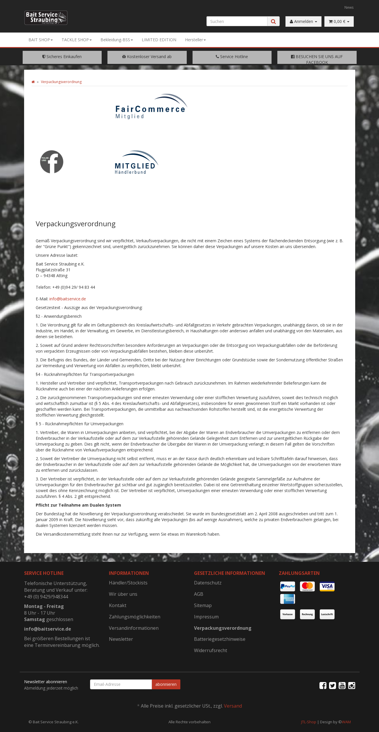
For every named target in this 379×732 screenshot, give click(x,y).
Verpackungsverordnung (223, 628)
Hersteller (195, 39)
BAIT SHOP (40, 39)
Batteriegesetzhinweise (219, 639)
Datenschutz (208, 583)
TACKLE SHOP (77, 39)
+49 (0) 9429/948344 (46, 596)
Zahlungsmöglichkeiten (134, 616)
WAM (346, 721)
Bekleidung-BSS (116, 39)
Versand (233, 706)
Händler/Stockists (128, 583)
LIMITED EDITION (159, 39)
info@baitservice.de (67, 299)
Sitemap (203, 605)
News (349, 7)
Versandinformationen (134, 628)
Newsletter (121, 639)
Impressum (206, 616)
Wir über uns (123, 594)
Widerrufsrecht (210, 650)
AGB (198, 594)
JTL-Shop (308, 721)
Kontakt (117, 605)
